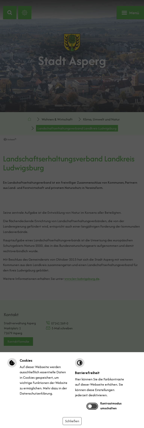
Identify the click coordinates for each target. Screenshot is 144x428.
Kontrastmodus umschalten (111, 405)
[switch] (92, 406)
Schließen (72, 421)
